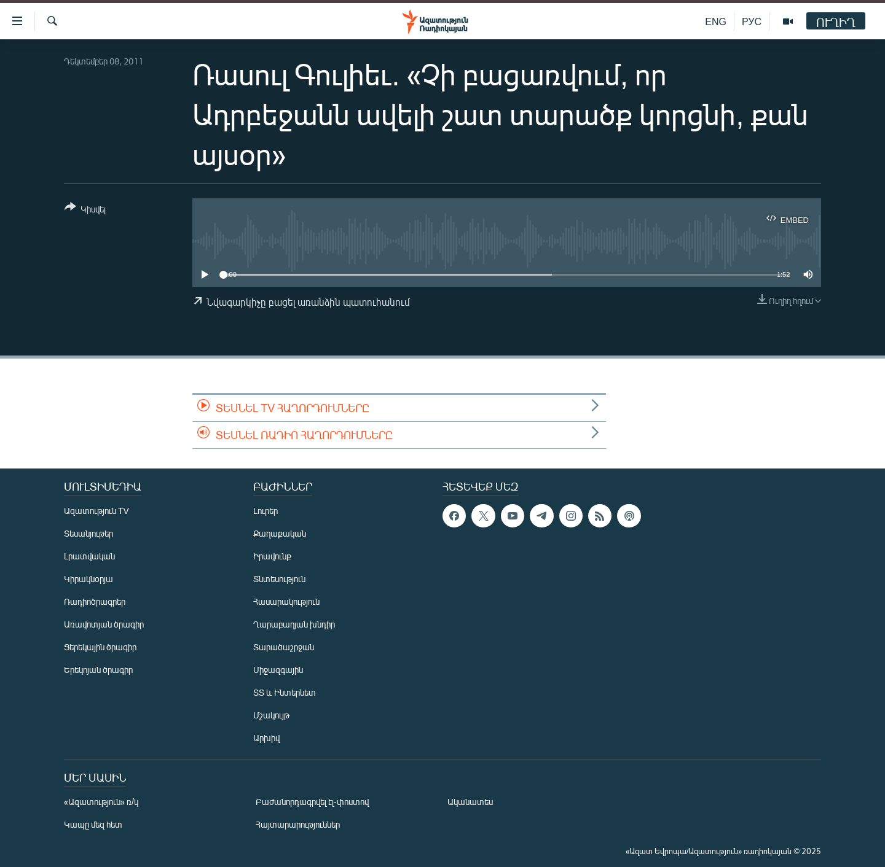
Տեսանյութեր (88, 533)
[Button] (85, 210)
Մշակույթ (271, 715)
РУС (751, 21)
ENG (715, 21)
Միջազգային (278, 669)
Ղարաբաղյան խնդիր (294, 624)
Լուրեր (265, 510)
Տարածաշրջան (283, 647)
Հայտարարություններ (298, 824)
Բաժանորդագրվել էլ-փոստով (312, 801)
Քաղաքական (279, 533)
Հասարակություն (286, 601)
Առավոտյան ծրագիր (104, 624)
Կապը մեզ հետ (93, 824)
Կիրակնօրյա (88, 578)
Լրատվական (89, 556)
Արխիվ (266, 738)
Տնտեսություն (279, 578)
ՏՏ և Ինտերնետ (284, 692)
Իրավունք (272, 556)
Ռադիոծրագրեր (94, 601)
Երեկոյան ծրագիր (98, 669)
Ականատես (470, 801)
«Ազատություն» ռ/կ (101, 801)
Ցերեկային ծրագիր (100, 647)
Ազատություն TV (96, 510)
